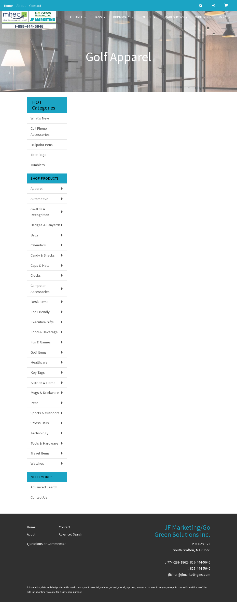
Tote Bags (38, 154)
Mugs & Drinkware (45, 392)
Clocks (36, 275)
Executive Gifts (42, 322)
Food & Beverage (44, 332)
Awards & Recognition (40, 211)
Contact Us (39, 497)
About (21, 5)
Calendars (38, 245)
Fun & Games (41, 342)
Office (149, 20)
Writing (203, 20)
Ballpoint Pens (42, 144)
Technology (39, 433)
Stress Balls (40, 423)
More (225, 20)
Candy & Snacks (43, 255)
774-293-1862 (177, 562)
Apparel (77, 20)
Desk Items (39, 301)
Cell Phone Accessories (40, 131)
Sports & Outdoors (45, 413)
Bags (99, 20)
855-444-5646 (200, 562)
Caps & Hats (40, 265)
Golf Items (39, 352)
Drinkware (123, 20)
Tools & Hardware (44, 443)
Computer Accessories (40, 288)
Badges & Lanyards (46, 225)
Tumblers (38, 165)
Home (8, 5)
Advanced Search (44, 487)
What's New (40, 118)
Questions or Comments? (46, 543)
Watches (37, 463)
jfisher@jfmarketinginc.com (189, 574)
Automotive (39, 198)
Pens (34, 402)
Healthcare (39, 362)
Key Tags (38, 372)
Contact (35, 5)
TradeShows (175, 20)
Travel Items (40, 453)
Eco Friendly (40, 312)
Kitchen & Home (43, 382)
